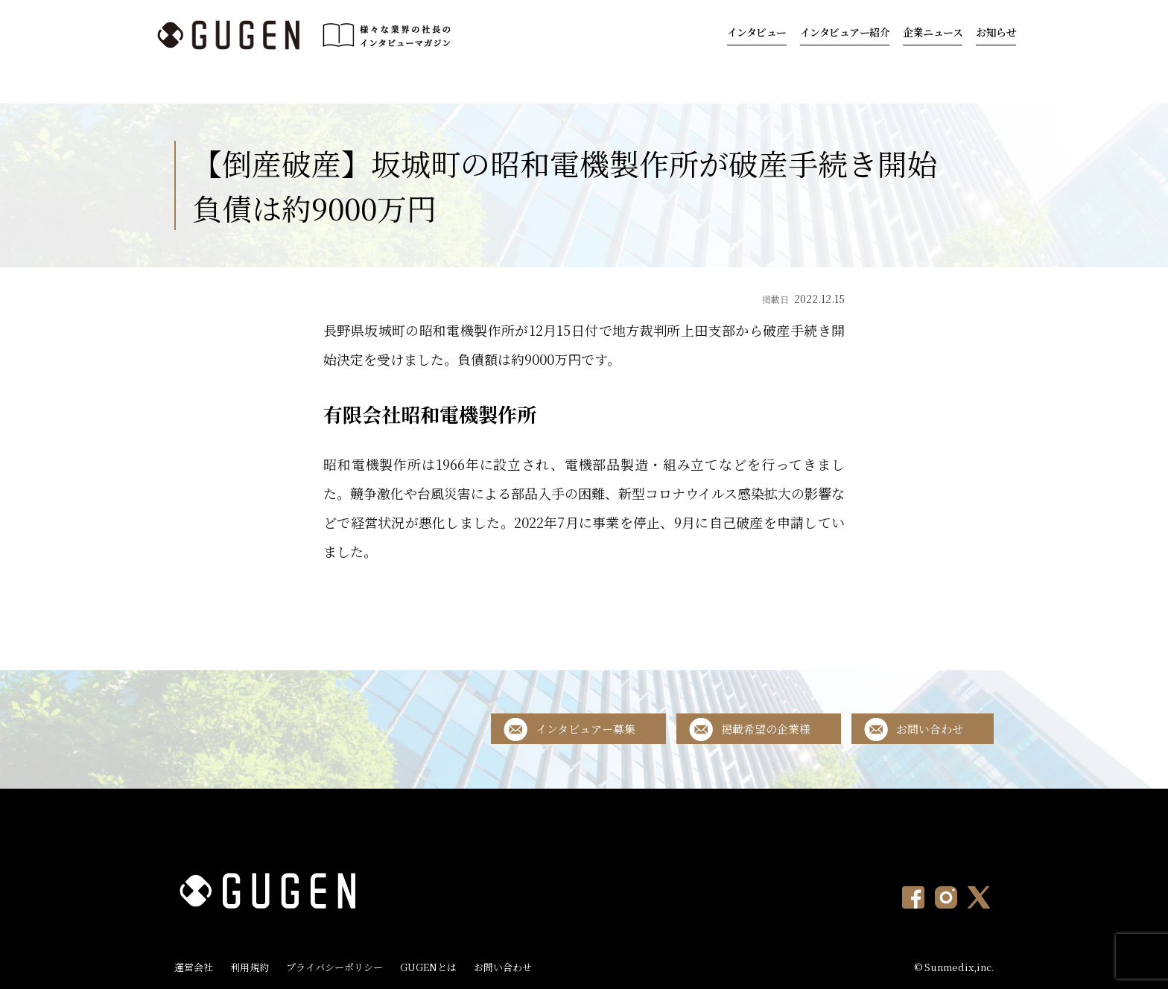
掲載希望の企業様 (765, 729)
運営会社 (193, 967)
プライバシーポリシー (334, 967)
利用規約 (249, 967)
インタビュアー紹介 (845, 32)
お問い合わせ (929, 729)
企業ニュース (932, 32)
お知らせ (996, 32)
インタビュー (757, 32)
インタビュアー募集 (585, 729)
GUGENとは (428, 967)
